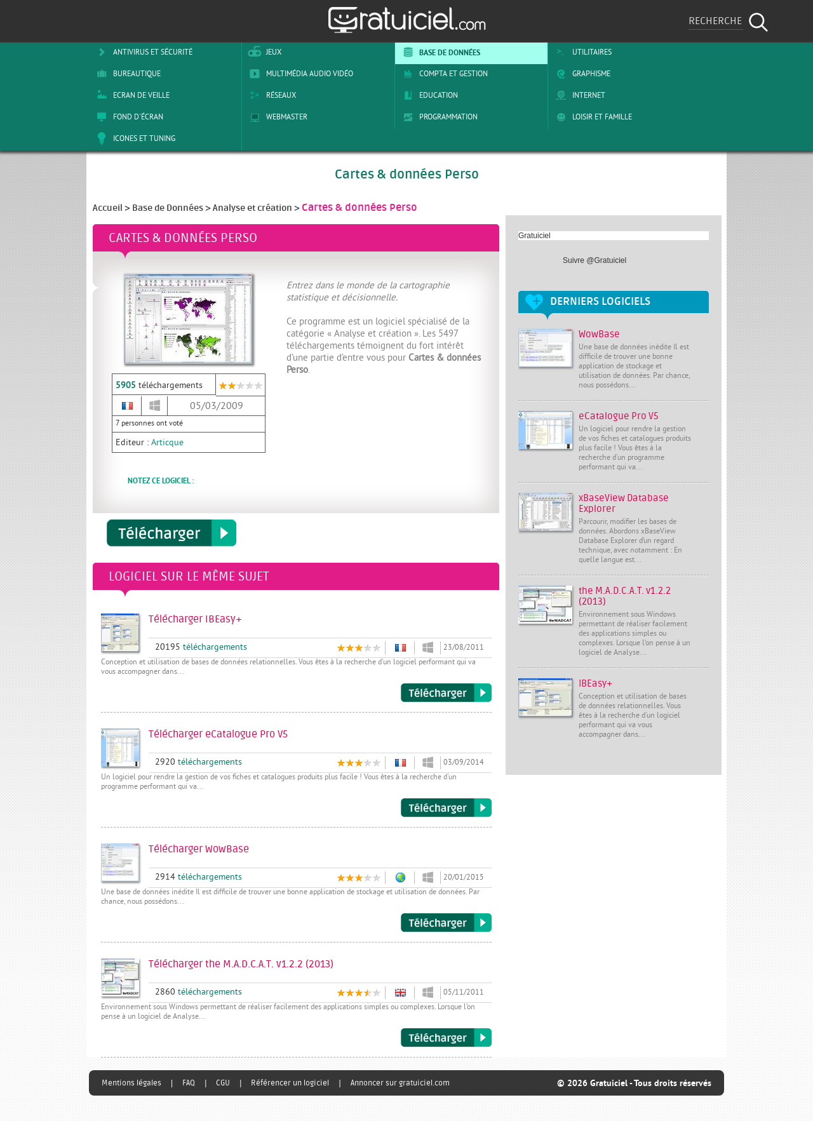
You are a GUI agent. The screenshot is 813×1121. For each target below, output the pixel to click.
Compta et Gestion (443, 73)
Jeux (263, 52)
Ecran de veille (131, 95)
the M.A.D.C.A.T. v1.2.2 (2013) (625, 596)
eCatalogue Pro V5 (619, 416)
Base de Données (439, 52)
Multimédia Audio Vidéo (299, 73)
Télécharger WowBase (446, 922)
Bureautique (126, 73)
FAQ (188, 1082)
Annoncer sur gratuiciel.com (400, 1082)
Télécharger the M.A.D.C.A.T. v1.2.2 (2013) (446, 1037)
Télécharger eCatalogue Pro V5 (446, 807)
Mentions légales (131, 1082)
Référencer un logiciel (290, 1082)
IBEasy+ (595, 683)
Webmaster (276, 116)
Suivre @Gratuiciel (594, 260)
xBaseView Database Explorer (624, 503)
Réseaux (270, 95)
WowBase (599, 334)
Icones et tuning (133, 138)
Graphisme (580, 73)
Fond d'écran (127, 116)
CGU (223, 1082)
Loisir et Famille (591, 116)
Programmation (438, 116)
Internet (578, 95)
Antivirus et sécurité (142, 52)
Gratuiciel (534, 235)
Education (428, 95)
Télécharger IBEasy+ (446, 692)
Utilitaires (581, 52)
